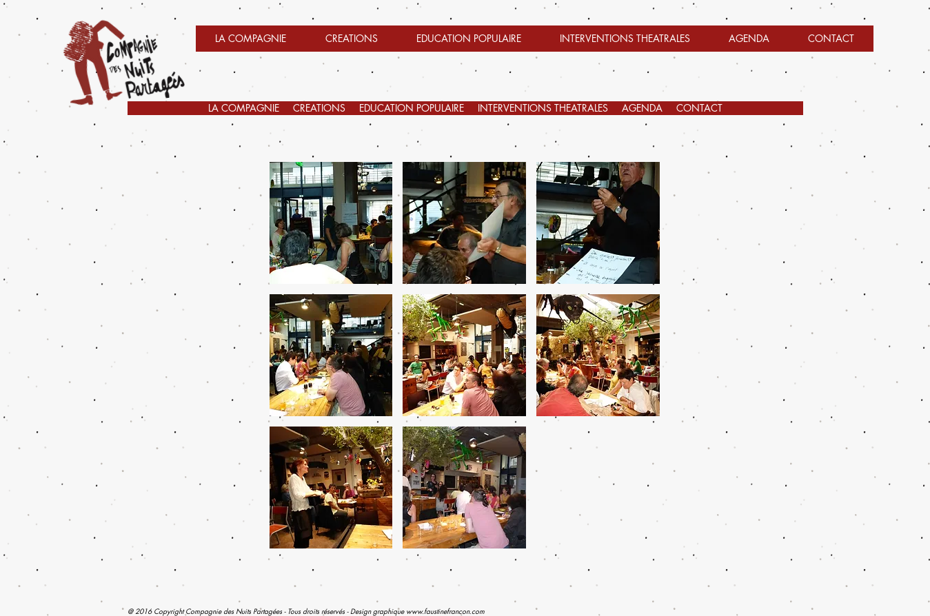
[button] (624, 42)
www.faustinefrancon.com (445, 611)
